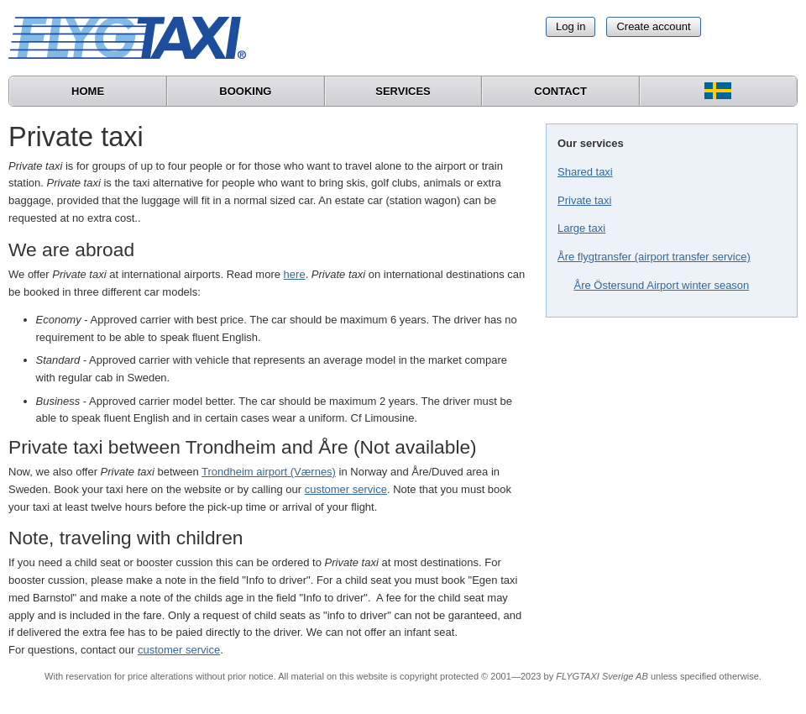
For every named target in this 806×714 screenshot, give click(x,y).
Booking (245, 91)
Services (403, 91)
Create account (653, 26)
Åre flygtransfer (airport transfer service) (654, 256)
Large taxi (581, 228)
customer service (346, 489)
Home (87, 91)
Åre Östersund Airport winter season (662, 285)
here (295, 274)
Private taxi (584, 200)
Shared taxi (585, 171)
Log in (570, 26)
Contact (560, 91)
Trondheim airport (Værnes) (269, 471)
